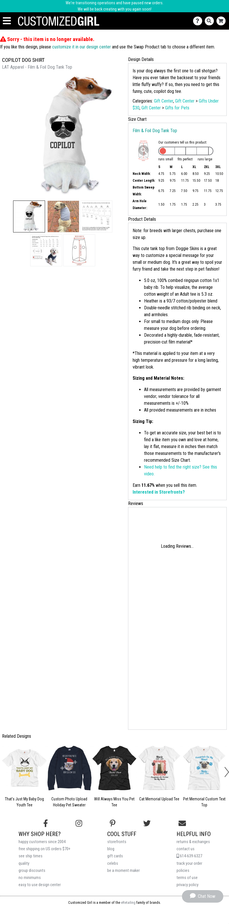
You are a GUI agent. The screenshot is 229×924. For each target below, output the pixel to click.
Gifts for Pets (177, 108)
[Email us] (182, 823)
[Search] (210, 21)
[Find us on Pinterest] (112, 823)
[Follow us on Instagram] (79, 823)
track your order (189, 863)
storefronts (116, 841)
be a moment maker (123, 870)
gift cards (115, 856)
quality (24, 863)
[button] (29, 216)
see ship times (30, 856)
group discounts (32, 870)
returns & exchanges (193, 841)
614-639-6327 (189, 856)
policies (183, 870)
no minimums (30, 877)
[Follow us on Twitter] (147, 823)
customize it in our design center (81, 47)
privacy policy (187, 884)
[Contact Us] (199, 21)
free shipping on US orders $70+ (44, 849)
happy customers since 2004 (42, 841)
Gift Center (163, 101)
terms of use (187, 877)
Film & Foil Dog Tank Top (155, 130)
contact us (185, 849)
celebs (112, 863)
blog (110, 849)
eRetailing (128, 902)
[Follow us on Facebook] (45, 823)
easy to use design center (40, 884)
